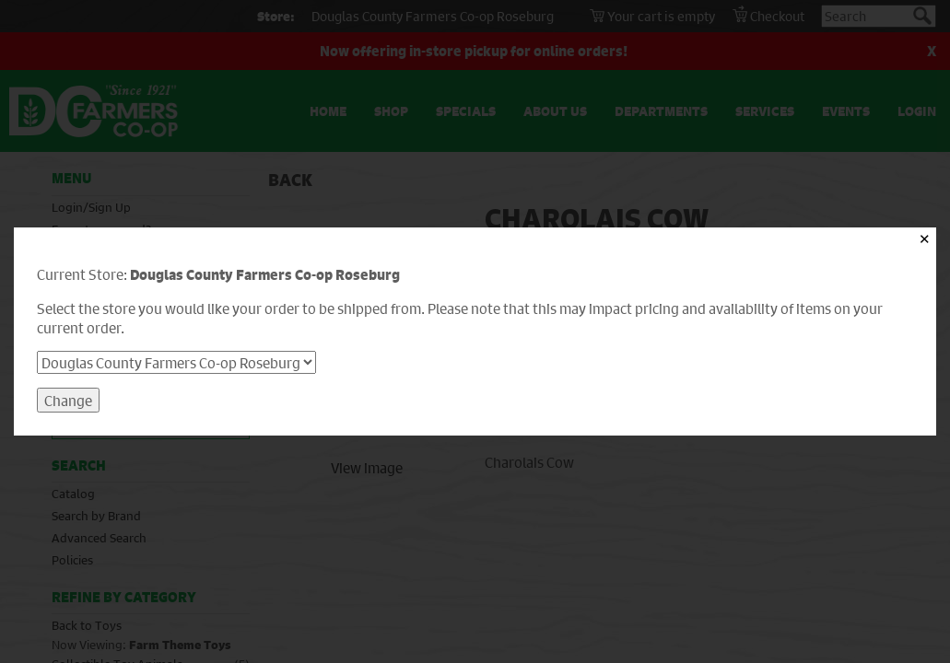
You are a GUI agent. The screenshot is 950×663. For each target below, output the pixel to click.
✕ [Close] (925, 239)
